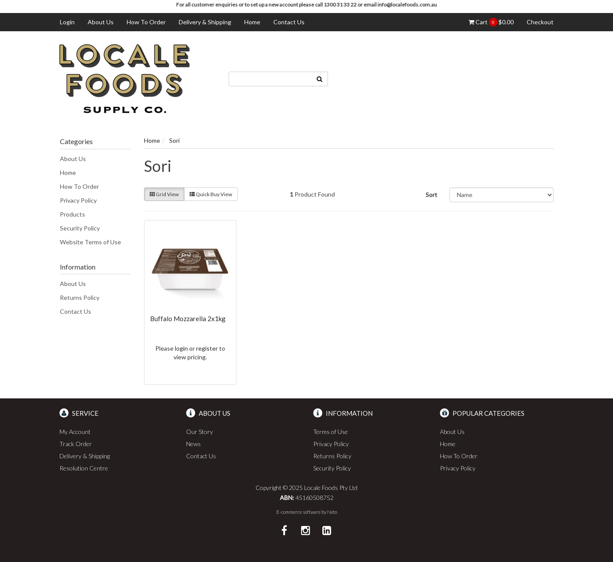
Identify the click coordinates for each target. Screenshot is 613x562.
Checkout (540, 22)
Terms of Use (330, 431)
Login (67, 22)
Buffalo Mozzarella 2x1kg (188, 318)
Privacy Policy (78, 200)
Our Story (199, 431)
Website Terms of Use (90, 242)
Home (252, 22)
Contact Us (289, 22)
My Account (75, 431)
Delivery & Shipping (205, 22)
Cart (491, 22)
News (193, 443)
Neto (332, 512)
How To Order (146, 22)
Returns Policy (79, 297)
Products (72, 214)
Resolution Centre (83, 468)
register (207, 348)
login (181, 348)
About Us (101, 22)
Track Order (75, 443)
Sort (431, 194)
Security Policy (80, 228)
